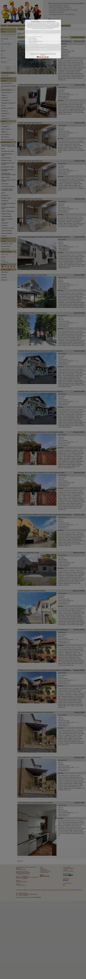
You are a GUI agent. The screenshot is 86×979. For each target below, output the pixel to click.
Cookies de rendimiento (33, 39)
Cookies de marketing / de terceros (35, 41)
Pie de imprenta (52, 53)
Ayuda (49, 27)
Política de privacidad (43, 53)
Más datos (43, 54)
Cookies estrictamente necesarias (35, 36)
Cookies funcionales (32, 38)
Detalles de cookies (34, 53)
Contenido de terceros (32, 42)
